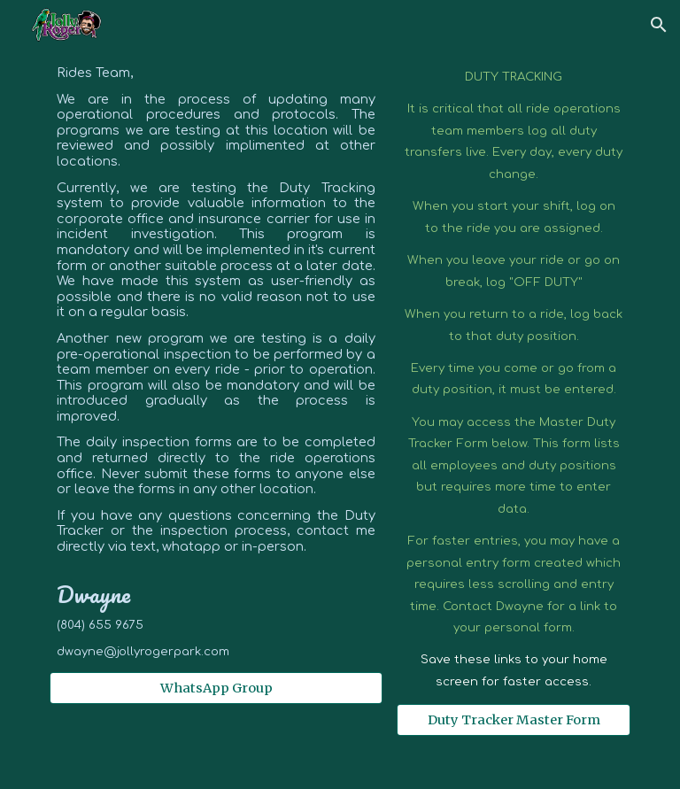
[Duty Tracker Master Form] (513, 720)
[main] (216, 362)
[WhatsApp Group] (215, 687)
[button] (659, 25)
